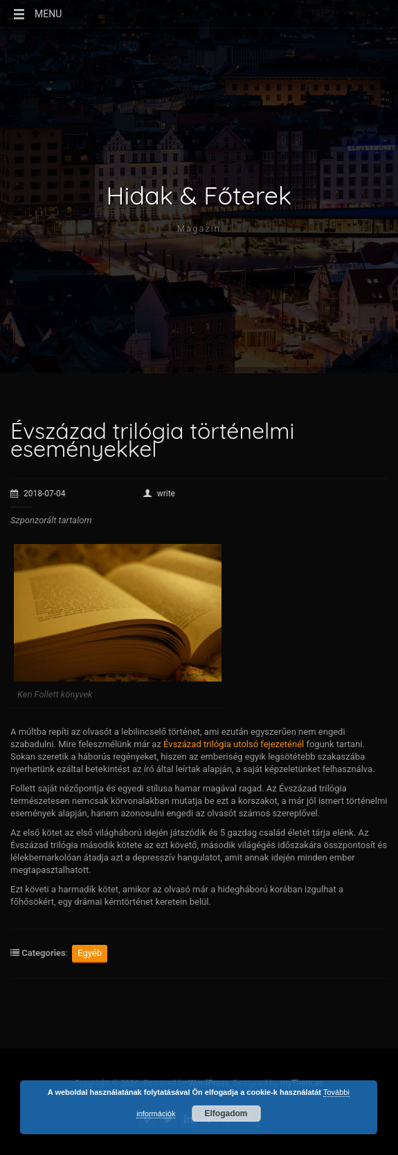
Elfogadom (226, 1113)
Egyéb (90, 953)
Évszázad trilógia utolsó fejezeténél (233, 744)
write (159, 493)
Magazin (199, 228)
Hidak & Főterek (199, 195)
